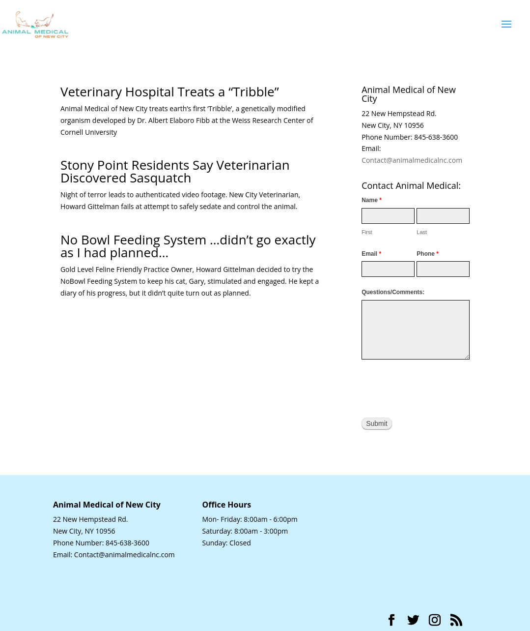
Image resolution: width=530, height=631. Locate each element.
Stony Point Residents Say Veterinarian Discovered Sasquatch (175, 171)
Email (371, 253)
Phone (428, 253)
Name (372, 200)
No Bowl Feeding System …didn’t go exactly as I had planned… (188, 246)
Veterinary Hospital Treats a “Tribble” (169, 91)
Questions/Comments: (393, 292)
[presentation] (436, 388)
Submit (377, 423)
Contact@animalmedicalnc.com (412, 160)
